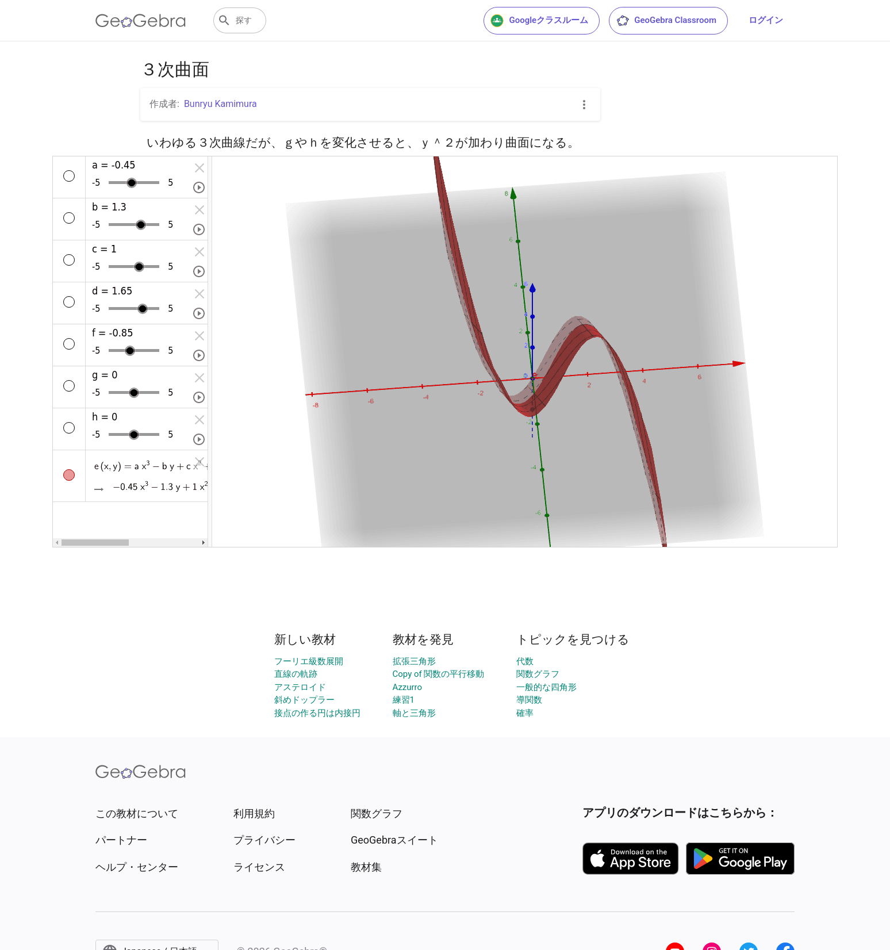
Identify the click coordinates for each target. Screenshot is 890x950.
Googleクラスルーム (539, 21)
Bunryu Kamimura (220, 103)
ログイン (766, 20)
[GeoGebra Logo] (140, 21)
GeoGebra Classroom (666, 21)
